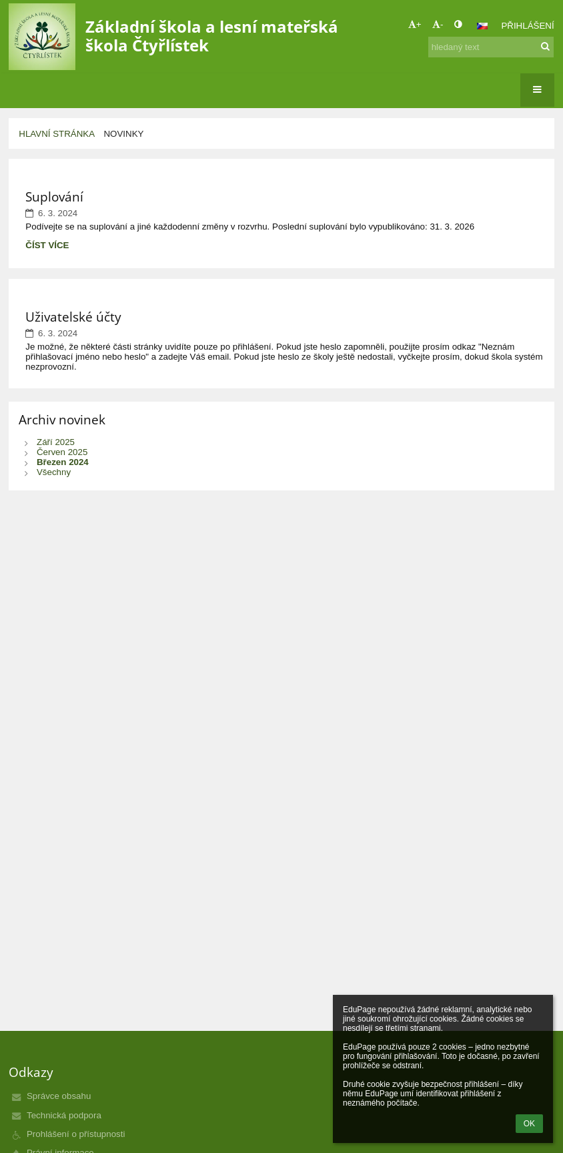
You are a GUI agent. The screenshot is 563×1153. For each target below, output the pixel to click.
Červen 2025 (62, 452)
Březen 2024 (63, 462)
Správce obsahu (59, 1096)
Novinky (123, 134)
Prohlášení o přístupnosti (76, 1134)
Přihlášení (527, 26)
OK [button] (529, 1123)
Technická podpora (64, 1115)
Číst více (49, 245)
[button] (482, 26)
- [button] (437, 24)
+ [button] (415, 24)
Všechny (54, 472)
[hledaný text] (491, 47)
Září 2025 (56, 442)
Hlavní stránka (57, 134)
